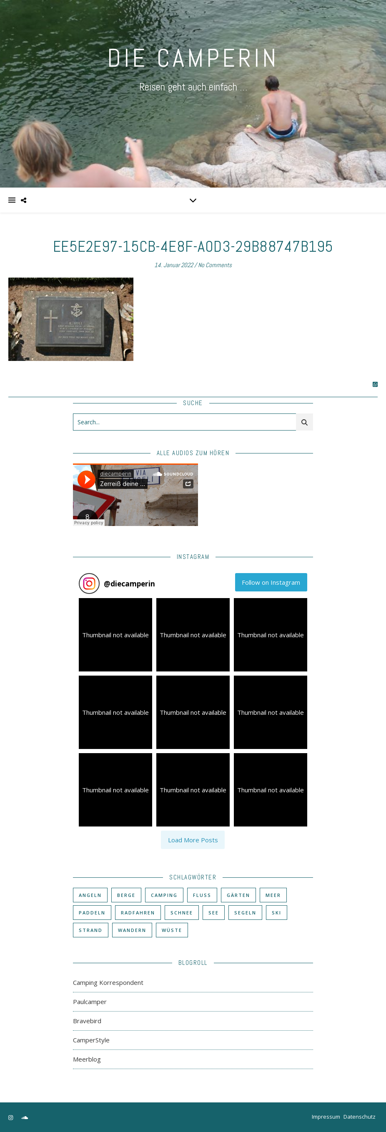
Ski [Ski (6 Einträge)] (276, 912)
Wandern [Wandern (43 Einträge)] (132, 930)
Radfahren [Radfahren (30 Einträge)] (138, 912)
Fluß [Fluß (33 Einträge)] (202, 895)
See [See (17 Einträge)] (213, 912)
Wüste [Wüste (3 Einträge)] (172, 930)
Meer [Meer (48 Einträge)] (273, 895)
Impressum (326, 1116)
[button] (115, 634)
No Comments (215, 265)
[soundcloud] (24, 1117)
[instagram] (11, 1117)
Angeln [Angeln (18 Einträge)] (90, 895)
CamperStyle (91, 1040)
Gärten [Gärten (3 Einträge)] (238, 895)
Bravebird (87, 1021)
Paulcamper (90, 1001)
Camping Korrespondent (108, 982)
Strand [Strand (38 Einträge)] (91, 930)
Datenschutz (359, 1116)
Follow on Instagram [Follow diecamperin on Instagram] (271, 582)
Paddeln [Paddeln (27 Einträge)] (92, 912)
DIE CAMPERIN (193, 58)
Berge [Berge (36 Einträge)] (126, 895)
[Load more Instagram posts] (193, 840)
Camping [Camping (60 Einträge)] (164, 895)
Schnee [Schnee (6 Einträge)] (181, 912)
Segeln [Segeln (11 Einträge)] (245, 912)
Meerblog (87, 1059)
